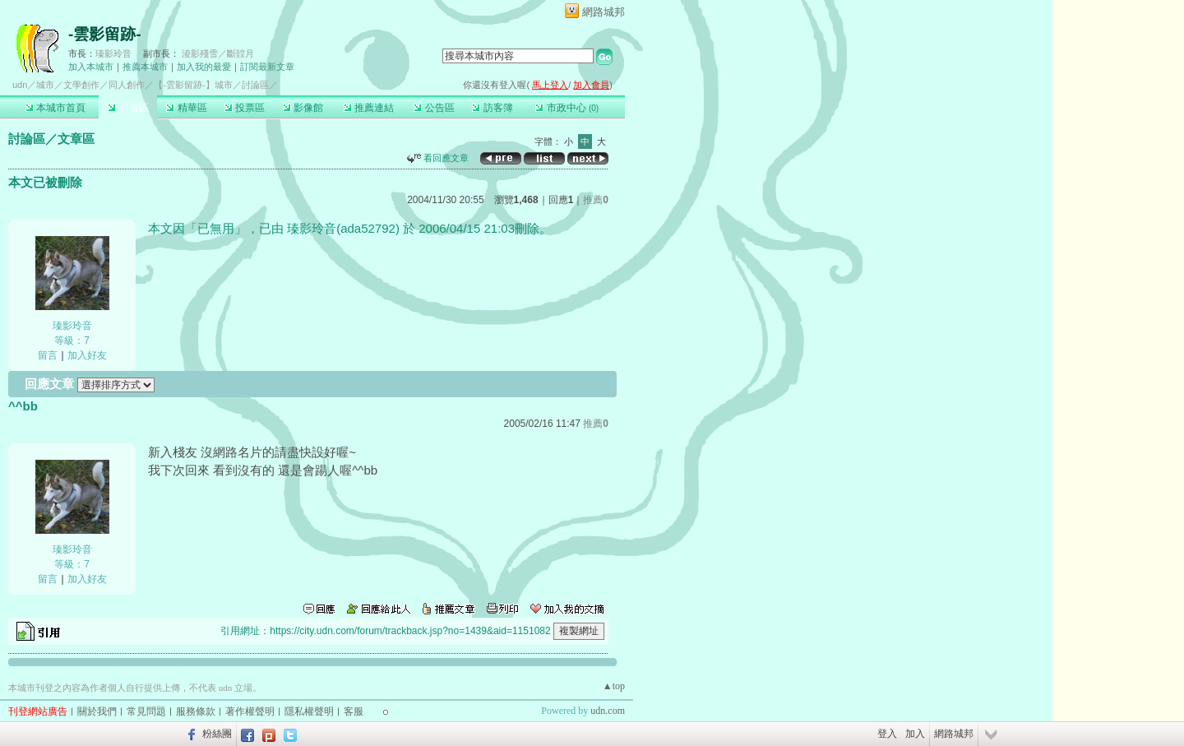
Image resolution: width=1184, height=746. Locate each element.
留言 (48, 355)
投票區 (244, 108)
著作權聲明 (250, 711)
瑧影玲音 (113, 53)
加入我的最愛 (204, 67)
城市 (45, 85)
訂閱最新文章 (267, 67)
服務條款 (195, 711)
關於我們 (97, 711)
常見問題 (146, 711)
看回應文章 (438, 158)
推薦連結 (369, 108)
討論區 (128, 108)
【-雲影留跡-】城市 (193, 85)
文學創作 (81, 85)
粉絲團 (217, 733)
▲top (614, 686)
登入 (887, 733)
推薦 (595, 200)
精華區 (186, 108)
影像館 (303, 108)
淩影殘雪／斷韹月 (218, 53)
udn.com (607, 710)
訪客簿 (492, 108)
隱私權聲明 (309, 711)
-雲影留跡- (104, 34)
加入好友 (87, 355)
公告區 (434, 108)
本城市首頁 (55, 108)
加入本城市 (90, 67)
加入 (915, 733)
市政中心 (567, 108)
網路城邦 (603, 12)
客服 (353, 711)
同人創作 (127, 85)
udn (19, 85)
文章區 (76, 139)
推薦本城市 (145, 67)
